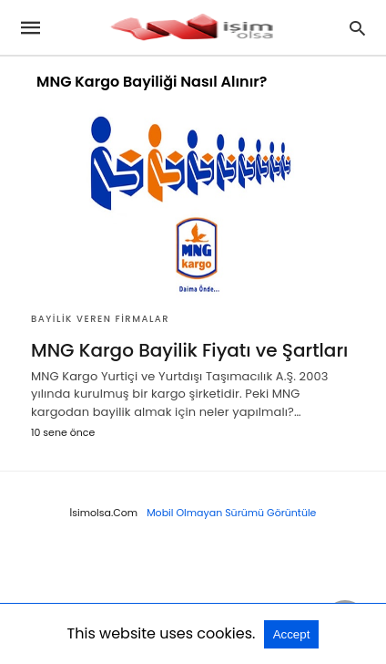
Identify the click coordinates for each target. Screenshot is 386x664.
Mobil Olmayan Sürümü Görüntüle (231, 512)
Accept (291, 634)
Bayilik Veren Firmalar (100, 319)
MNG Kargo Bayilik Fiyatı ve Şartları (189, 350)
